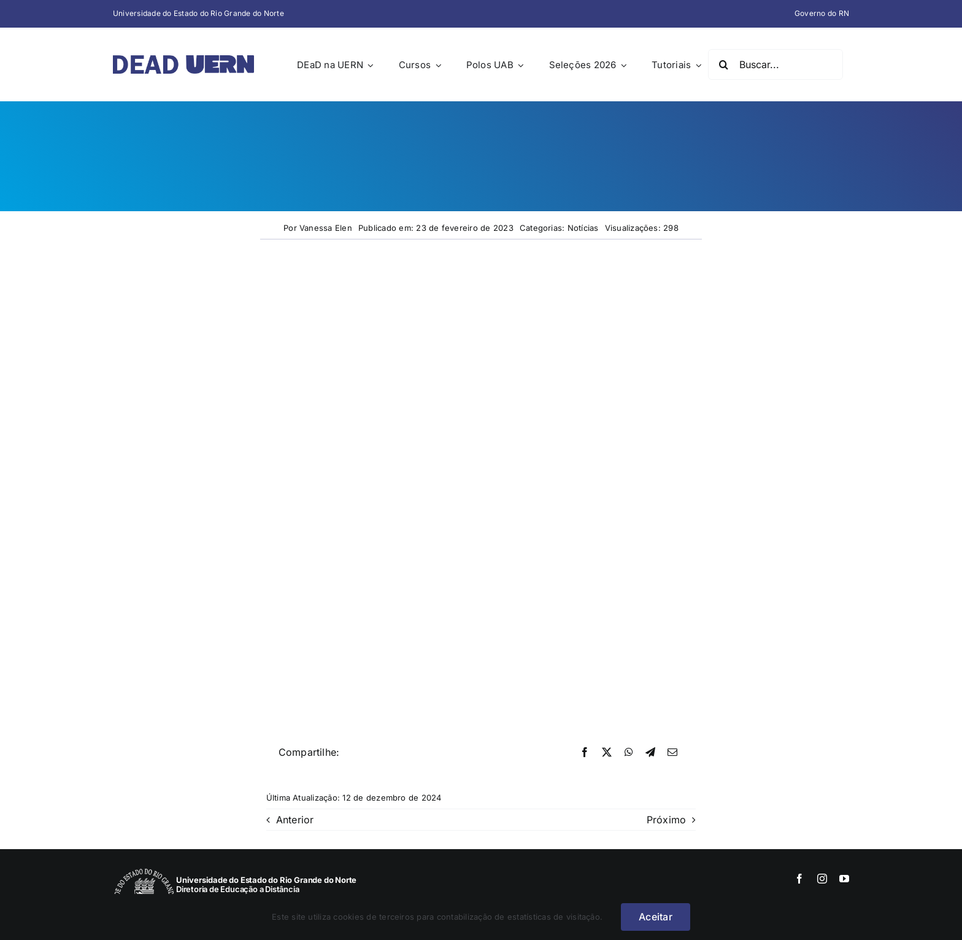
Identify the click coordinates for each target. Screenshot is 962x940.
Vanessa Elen (325, 228)
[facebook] (799, 879)
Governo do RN (822, 13)
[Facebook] (585, 752)
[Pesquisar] (723, 64)
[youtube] (844, 879)
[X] (607, 752)
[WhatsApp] (628, 752)
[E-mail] (672, 752)
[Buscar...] (775, 64)
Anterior (295, 820)
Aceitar (655, 917)
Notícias (583, 228)
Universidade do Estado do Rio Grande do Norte (198, 13)
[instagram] (822, 879)
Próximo (667, 820)
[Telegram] (650, 752)
